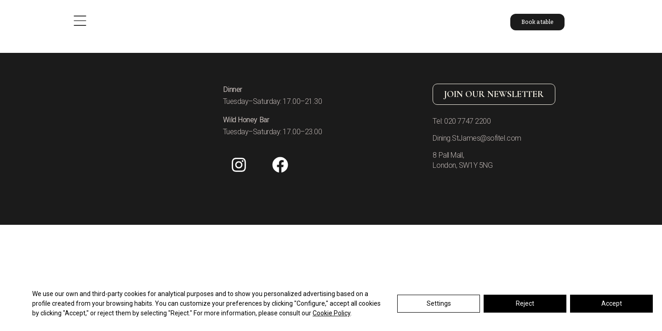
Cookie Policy (331, 313)
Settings (439, 304)
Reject (525, 304)
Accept (611, 304)
